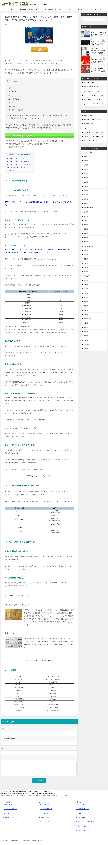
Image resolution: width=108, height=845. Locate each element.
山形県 (86, 169)
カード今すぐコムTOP (10, 817)
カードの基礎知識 (45, 817)
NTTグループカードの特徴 (15, 158)
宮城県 (86, 173)
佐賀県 (86, 323)
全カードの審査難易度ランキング (53, 9)
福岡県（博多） (88, 319)
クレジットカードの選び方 (74, 9)
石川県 (86, 220)
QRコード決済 (80, 804)
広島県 (86, 293)
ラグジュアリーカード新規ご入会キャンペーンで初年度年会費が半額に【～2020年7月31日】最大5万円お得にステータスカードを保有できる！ (98, 42)
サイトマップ (8, 813)
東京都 (86, 203)
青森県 (86, 156)
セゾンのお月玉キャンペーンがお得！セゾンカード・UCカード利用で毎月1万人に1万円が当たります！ (98, 69)
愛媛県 (86, 310)
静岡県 (86, 242)
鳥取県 (86, 280)
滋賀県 (86, 254)
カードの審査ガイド (46, 809)
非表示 (28, 154)
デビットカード (80, 817)
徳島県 (86, 301)
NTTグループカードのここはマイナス (18, 164)
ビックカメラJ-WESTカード (92, 99)
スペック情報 (10, 170)
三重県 (86, 250)
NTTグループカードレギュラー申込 (39, 476)
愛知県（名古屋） (89, 246)
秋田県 (86, 165)
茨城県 (86, 182)
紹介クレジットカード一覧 (93, 9)
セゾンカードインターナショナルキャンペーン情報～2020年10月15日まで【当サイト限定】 (98, 33)
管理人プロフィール (10, 804)
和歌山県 (86, 276)
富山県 (86, 216)
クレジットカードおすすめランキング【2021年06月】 (24, 9)
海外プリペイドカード (82, 826)
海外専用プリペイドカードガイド (93, 136)
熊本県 (86, 331)
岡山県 (86, 289)
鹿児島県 (86, 344)
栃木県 (86, 186)
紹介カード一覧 (44, 822)
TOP (3, 9)
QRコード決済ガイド (90, 115)
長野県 (86, 233)
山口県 (86, 297)
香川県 (86, 306)
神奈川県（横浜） (89, 207)
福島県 (86, 178)
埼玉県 (86, 195)
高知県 (86, 314)
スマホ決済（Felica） (82, 809)
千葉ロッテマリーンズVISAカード (94, 87)
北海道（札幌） (88, 152)
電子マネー (79, 813)
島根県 (86, 284)
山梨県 (86, 229)
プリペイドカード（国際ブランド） (94, 132)
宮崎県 (86, 340)
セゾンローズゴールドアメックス (93, 95)
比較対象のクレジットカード (15, 167)
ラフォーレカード (89, 82)
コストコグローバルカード (91, 91)
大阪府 (86, 263)
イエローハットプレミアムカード (93, 104)
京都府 (86, 259)
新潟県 (86, 212)
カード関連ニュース (46, 804)
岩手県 (86, 160)
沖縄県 (86, 348)
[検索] (94, 19)
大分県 (86, 336)
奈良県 (86, 272)
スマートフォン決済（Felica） (92, 119)
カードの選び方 (44, 813)
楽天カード (9, 633)
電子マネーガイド (89, 124)
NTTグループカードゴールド (17, 605)
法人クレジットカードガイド (92, 141)
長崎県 (86, 327)
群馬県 (86, 190)
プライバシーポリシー (10, 809)
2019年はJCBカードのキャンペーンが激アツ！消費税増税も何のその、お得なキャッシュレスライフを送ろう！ (98, 51)
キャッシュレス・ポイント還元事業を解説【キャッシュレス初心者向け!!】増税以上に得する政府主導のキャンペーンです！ (98, 60)
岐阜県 (86, 237)
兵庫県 (86, 267)
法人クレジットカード (82, 830)
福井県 (86, 225)
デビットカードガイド (90, 128)
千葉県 (86, 199)
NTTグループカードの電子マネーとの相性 (20, 161)
